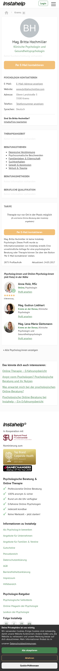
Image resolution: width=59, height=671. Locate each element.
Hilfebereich (9, 584)
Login (43, 3)
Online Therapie (12, 483)
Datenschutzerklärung (15, 559)
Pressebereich (10, 553)
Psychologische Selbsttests (17, 599)
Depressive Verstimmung (22, 152)
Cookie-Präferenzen (29, 665)
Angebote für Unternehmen (17, 535)
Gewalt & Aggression (20, 164)
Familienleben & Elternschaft (24, 158)
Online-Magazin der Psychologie (20, 606)
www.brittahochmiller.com (30, 89)
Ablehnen (29, 658)
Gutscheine (9, 547)
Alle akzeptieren (29, 650)
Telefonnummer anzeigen (30, 103)
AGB (5, 565)
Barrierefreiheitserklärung (16, 571)
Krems (17, 12)
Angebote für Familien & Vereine (20, 541)
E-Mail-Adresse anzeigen (29, 83)
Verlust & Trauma (18, 168)
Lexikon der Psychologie (16, 612)
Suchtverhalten (17, 161)
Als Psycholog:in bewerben (17, 529)
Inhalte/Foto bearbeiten (15, 121)
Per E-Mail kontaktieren (29, 65)
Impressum (9, 578)
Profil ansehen (25, 291)
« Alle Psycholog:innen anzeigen (20, 350)
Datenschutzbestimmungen (23, 643)
